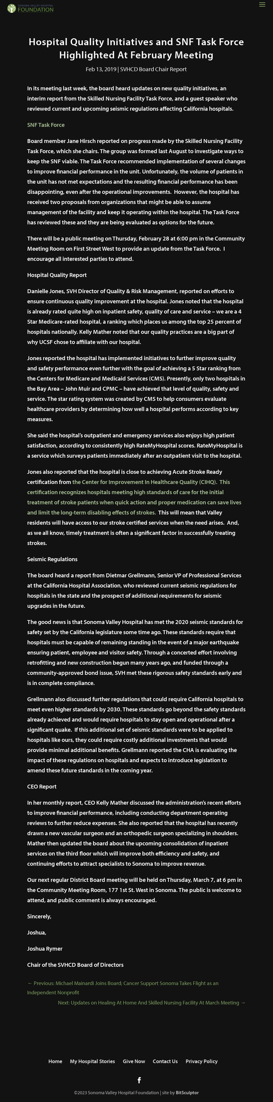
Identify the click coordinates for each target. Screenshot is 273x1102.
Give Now (134, 1061)
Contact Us (165, 1061)
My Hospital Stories (92, 1061)
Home (55, 1061)
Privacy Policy (202, 1061)
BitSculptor (187, 1092)
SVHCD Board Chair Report (153, 69)
